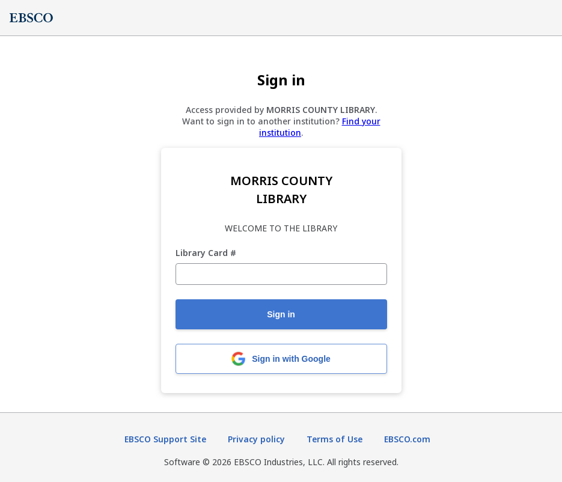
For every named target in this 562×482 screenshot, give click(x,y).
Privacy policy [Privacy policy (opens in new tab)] (256, 439)
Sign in (281, 314)
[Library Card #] (281, 274)
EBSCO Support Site (165, 439)
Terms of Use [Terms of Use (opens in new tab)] (334, 439)
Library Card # (206, 253)
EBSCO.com (407, 439)
